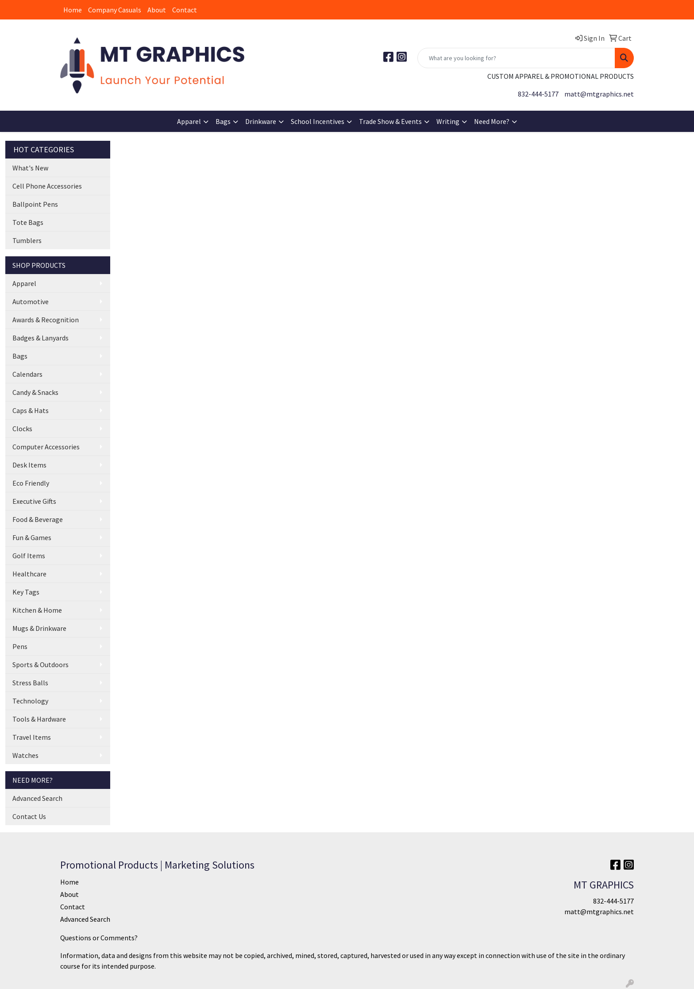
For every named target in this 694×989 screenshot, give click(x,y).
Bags (223, 121)
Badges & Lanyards (40, 337)
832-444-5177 (538, 93)
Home (72, 9)
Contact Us (29, 816)
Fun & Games (31, 537)
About (156, 9)
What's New (30, 167)
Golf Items (28, 555)
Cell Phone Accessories (47, 186)
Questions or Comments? (99, 937)
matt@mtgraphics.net (599, 93)
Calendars (27, 374)
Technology (30, 700)
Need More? (491, 121)
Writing (447, 121)
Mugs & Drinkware (39, 628)
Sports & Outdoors (40, 664)
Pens (19, 646)
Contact (184, 9)
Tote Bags (27, 222)
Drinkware (260, 121)
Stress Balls (30, 682)
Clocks (22, 428)
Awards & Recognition (45, 319)
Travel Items (31, 737)
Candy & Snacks (35, 392)
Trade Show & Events (390, 121)
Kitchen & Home (37, 610)
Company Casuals (114, 9)
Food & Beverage (37, 519)
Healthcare (29, 573)
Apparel (189, 121)
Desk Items (29, 464)
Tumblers (27, 240)
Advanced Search (37, 798)
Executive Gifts (34, 501)
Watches (25, 755)
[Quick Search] (516, 58)
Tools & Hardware (39, 719)
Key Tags (25, 591)
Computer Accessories (46, 446)
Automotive (30, 301)
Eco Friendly (30, 483)
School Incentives (317, 121)
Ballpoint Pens (35, 204)
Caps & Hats (30, 410)
